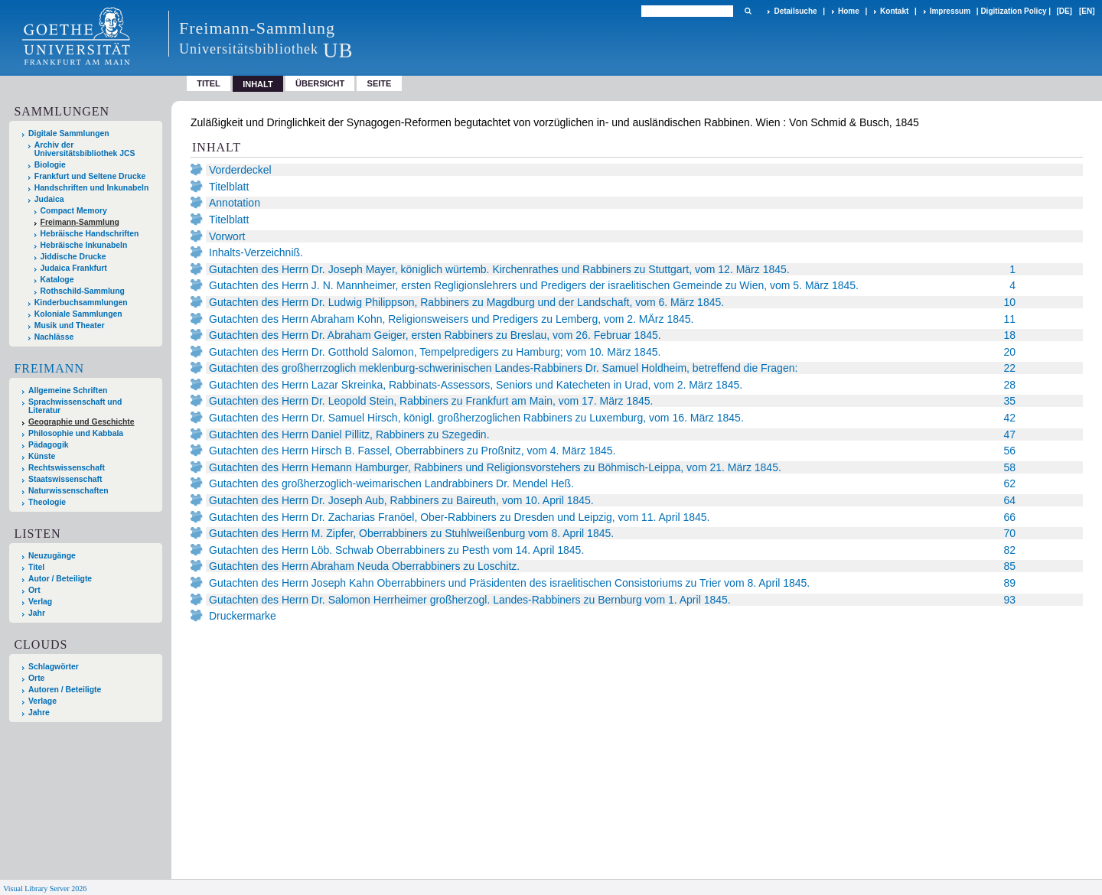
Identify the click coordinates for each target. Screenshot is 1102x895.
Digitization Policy (1013, 11)
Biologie (50, 165)
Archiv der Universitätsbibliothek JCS (84, 149)
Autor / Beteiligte (60, 578)
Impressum (950, 11)
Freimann (49, 368)
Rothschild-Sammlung (83, 291)
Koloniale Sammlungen (78, 314)
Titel (208, 83)
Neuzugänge (52, 556)
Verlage (42, 701)
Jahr (36, 613)
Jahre (39, 712)
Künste (41, 456)
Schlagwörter (53, 666)
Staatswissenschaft (65, 479)
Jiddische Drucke (73, 256)
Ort (34, 590)
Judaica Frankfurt (74, 268)
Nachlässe (53, 337)
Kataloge (57, 279)
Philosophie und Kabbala (75, 433)
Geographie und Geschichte (81, 422)
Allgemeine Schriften (67, 390)
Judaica (49, 199)
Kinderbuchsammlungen (81, 302)
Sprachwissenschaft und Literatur (75, 406)
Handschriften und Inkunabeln (91, 188)
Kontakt (894, 11)
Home (848, 11)
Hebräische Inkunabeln (84, 245)
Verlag (40, 601)
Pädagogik (48, 445)
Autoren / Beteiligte (64, 689)
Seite (379, 83)
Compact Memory (74, 211)
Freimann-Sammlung (80, 222)
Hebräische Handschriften (90, 233)
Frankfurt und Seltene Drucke (90, 176)
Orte (36, 678)
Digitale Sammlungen (68, 133)
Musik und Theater (69, 325)
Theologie (47, 502)
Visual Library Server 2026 (44, 888)
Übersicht (319, 83)
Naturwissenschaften (68, 491)
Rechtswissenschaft (66, 468)
